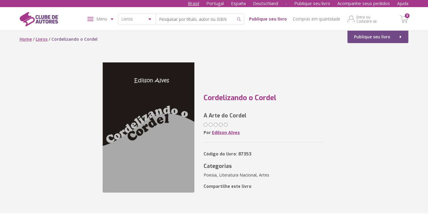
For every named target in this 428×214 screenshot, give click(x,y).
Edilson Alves (226, 132)
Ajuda (402, 3)
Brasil (193, 3)
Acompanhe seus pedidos (363, 3)
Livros (42, 39)
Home (26, 39)
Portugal (215, 3)
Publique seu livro (312, 3)
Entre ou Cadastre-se (366, 19)
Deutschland (265, 3)
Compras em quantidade (316, 19)
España (238, 3)
